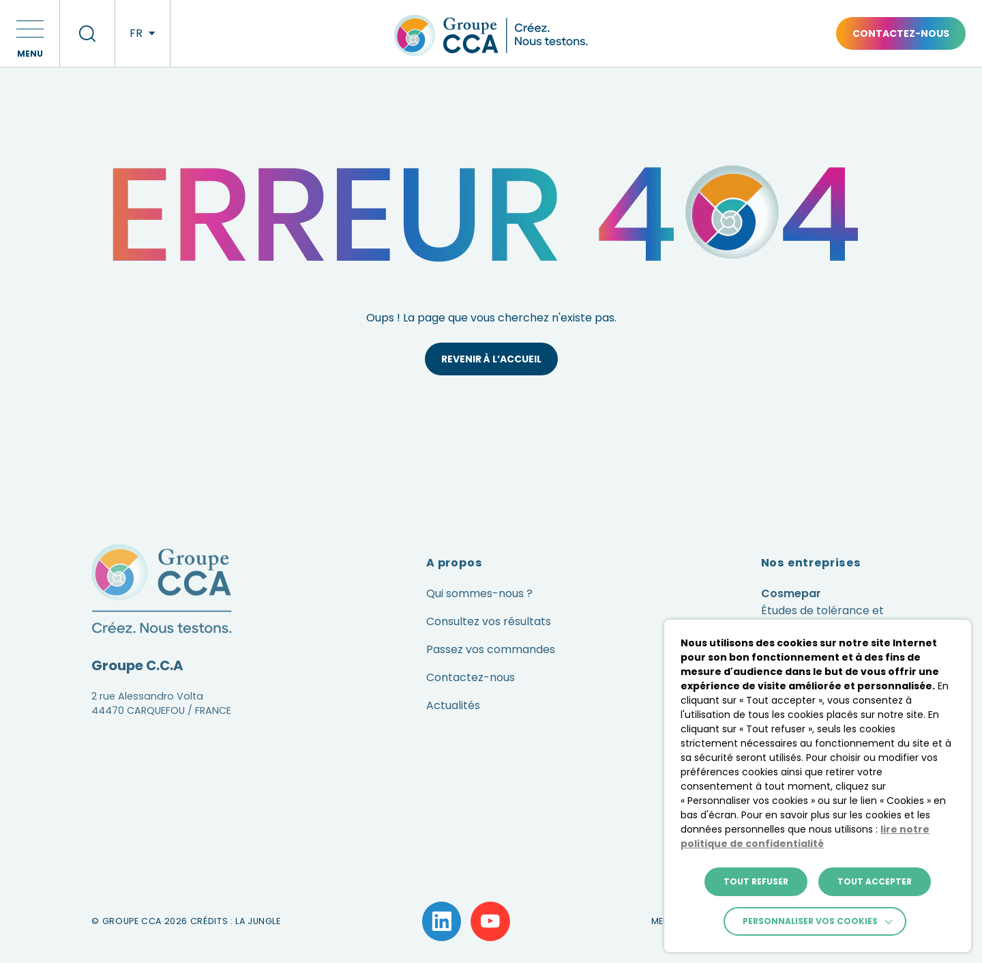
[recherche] (87, 33)
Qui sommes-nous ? (479, 621)
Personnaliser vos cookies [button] (810, 921)
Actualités (453, 733)
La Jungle (258, 921)
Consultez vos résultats (488, 649)
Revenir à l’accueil (491, 359)
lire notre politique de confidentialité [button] (805, 836)
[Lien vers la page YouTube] (490, 921)
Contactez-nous (900, 33)
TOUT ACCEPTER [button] (874, 881)
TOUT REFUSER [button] (756, 881)
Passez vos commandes (490, 677)
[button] (30, 33)
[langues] (142, 33)
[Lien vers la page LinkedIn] (442, 921)
